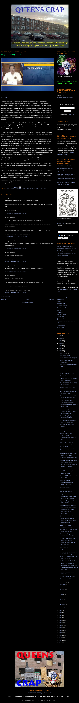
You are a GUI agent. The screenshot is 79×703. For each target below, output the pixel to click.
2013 (60, 625)
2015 (60, 620)
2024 (60, 341)
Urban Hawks (60, 327)
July (61, 592)
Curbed (59, 301)
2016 (60, 617)
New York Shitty (61, 314)
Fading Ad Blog (61, 303)
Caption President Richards (67, 560)
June (61, 594)
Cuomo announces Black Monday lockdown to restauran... (67, 511)
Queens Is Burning (65, 473)
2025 (60, 338)
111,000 (62, 549)
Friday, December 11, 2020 (15, 261)
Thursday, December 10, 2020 (16, 213)
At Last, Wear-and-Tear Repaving (66, 166)
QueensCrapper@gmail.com (65, 97)
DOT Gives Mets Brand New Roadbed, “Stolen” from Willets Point (66, 170)
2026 (60, 336)
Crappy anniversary (65, 522)
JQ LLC (10, 187)
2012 (60, 627)
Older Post (51, 299)
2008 (60, 637)
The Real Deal (61, 325)
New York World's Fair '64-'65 (65, 246)
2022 (60, 346)
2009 (60, 635)
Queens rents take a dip (66, 516)
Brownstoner (60, 299)
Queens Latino (61, 319)
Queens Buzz (60, 316)
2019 (60, 610)
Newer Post (4, 299)
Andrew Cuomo (10, 188)
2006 (60, 642)
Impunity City (60, 312)
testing (43, 188)
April (61, 599)
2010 (60, 632)
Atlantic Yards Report (63, 297)
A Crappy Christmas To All (67, 373)
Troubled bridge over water (67, 576)
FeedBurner (71, 114)
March (62, 602)
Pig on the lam (64, 446)
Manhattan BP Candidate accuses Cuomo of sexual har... (68, 437)
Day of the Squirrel (65, 355)
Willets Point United (62, 255)
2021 (60, 348)
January (62, 607)
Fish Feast (63, 376)
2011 (60, 630)
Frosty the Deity (64, 409)
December (63, 353)
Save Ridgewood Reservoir (64, 251)
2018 (60, 612)
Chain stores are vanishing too (68, 357)
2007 (60, 640)
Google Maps (63, 289)
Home (27, 299)
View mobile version (27, 302)
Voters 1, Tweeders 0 (66, 433)
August (62, 589)
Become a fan (61, 223)
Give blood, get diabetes (66, 579)
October (62, 584)
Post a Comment (5, 296)
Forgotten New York (62, 308)
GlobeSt (59, 310)
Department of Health (33, 188)
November (63, 582)
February (63, 604)
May (61, 597)
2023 (60, 343)
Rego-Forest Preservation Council (66, 248)
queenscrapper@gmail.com (39, 693)
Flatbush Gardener (62, 305)
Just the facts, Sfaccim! (66, 491)
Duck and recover (65, 480)
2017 (60, 615)
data (23, 188)
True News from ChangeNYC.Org (66, 253)
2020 (60, 351)
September (63, 587)
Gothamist (4, 98)
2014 (60, 622)
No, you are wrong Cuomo (67, 494)
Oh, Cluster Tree (64, 547)
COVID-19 (18, 188)
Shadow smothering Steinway (68, 457)
